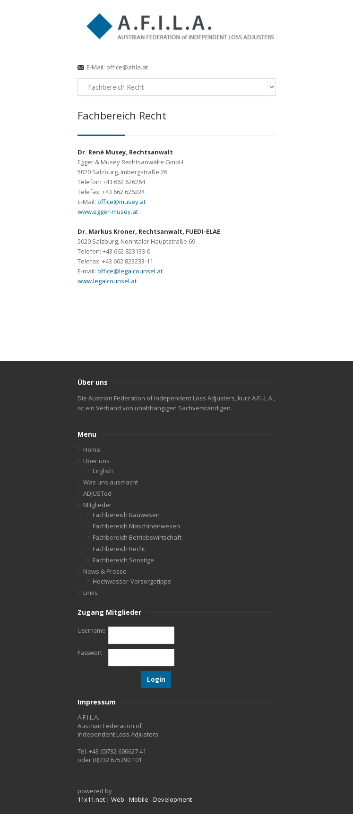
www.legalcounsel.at (107, 281)
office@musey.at (121, 201)
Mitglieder (97, 504)
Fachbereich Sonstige (123, 560)
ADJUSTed (97, 493)
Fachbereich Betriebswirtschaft (137, 537)
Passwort (89, 653)
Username (91, 631)
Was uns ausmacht (110, 482)
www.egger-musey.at (107, 211)
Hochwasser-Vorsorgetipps (132, 581)
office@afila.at (127, 67)
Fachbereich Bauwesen (126, 514)
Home (91, 449)
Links (90, 592)
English (103, 470)
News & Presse (105, 571)
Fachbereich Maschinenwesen (136, 526)
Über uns (96, 461)
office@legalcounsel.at (130, 271)
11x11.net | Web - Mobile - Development (134, 799)
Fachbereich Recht (119, 548)
